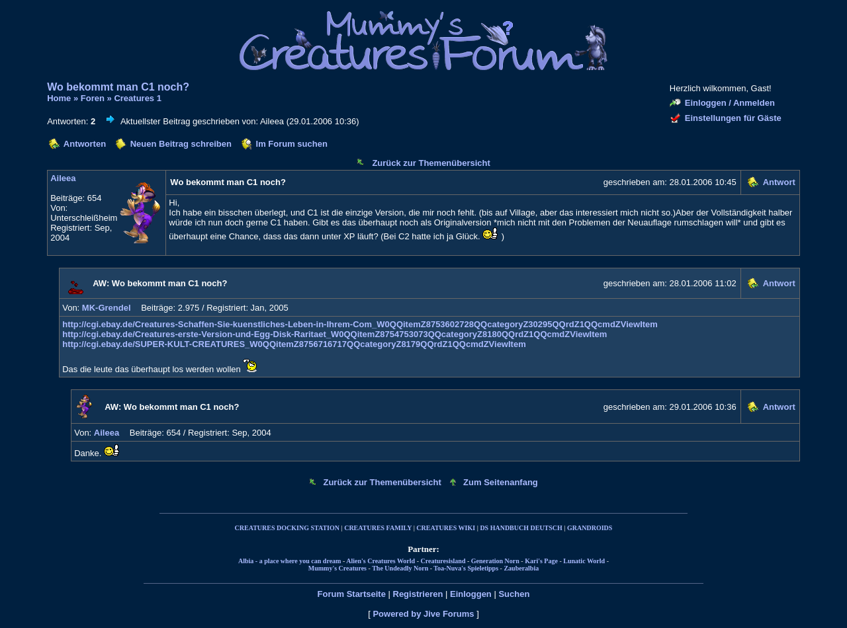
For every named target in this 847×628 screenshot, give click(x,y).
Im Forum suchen (292, 144)
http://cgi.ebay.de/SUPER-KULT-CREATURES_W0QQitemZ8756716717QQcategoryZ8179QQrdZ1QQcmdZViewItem (294, 344)
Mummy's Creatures (337, 568)
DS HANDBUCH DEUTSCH (521, 527)
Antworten (85, 144)
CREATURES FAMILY (378, 527)
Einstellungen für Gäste (733, 118)
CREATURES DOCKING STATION (287, 527)
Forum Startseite (352, 594)
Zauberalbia (521, 568)
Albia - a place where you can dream (289, 561)
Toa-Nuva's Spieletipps (465, 568)
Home (59, 98)
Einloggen (471, 594)
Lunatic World (584, 561)
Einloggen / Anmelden (730, 103)
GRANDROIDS (589, 527)
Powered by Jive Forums (423, 614)
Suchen (513, 594)
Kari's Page (541, 561)
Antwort (779, 182)
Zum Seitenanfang (500, 482)
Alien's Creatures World (380, 561)
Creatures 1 (137, 98)
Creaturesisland (442, 561)
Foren (93, 98)
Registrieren (418, 594)
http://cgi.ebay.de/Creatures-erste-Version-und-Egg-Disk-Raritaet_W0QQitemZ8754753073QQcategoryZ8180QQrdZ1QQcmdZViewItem (334, 334)
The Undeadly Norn (400, 568)
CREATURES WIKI (445, 527)
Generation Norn (495, 561)
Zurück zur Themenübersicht (431, 163)
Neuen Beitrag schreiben (181, 144)
